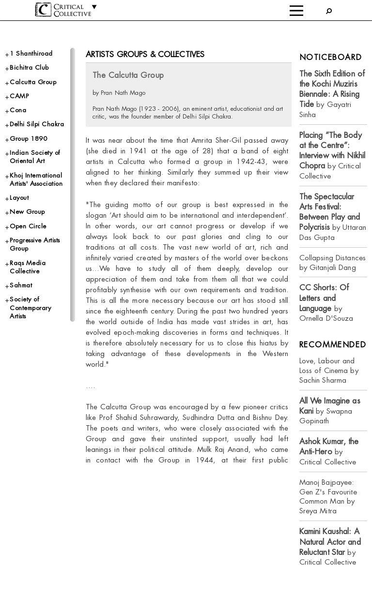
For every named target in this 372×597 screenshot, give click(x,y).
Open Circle (28, 226)
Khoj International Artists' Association (36, 179)
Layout (19, 198)
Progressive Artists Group (35, 244)
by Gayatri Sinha (332, 94)
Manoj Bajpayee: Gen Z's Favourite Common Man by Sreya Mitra (328, 497)
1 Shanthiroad (31, 53)
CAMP (19, 96)
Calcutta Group (33, 82)
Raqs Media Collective (28, 267)
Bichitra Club (29, 67)
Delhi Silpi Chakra (37, 124)
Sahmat (21, 285)
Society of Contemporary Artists (30, 307)
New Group (27, 212)
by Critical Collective (332, 155)
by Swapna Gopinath (329, 411)
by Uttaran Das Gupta (333, 217)
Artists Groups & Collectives (145, 54)
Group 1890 (28, 138)
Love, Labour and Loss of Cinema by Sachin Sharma (328, 370)
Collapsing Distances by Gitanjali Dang (332, 262)
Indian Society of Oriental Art (35, 157)
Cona (18, 110)
